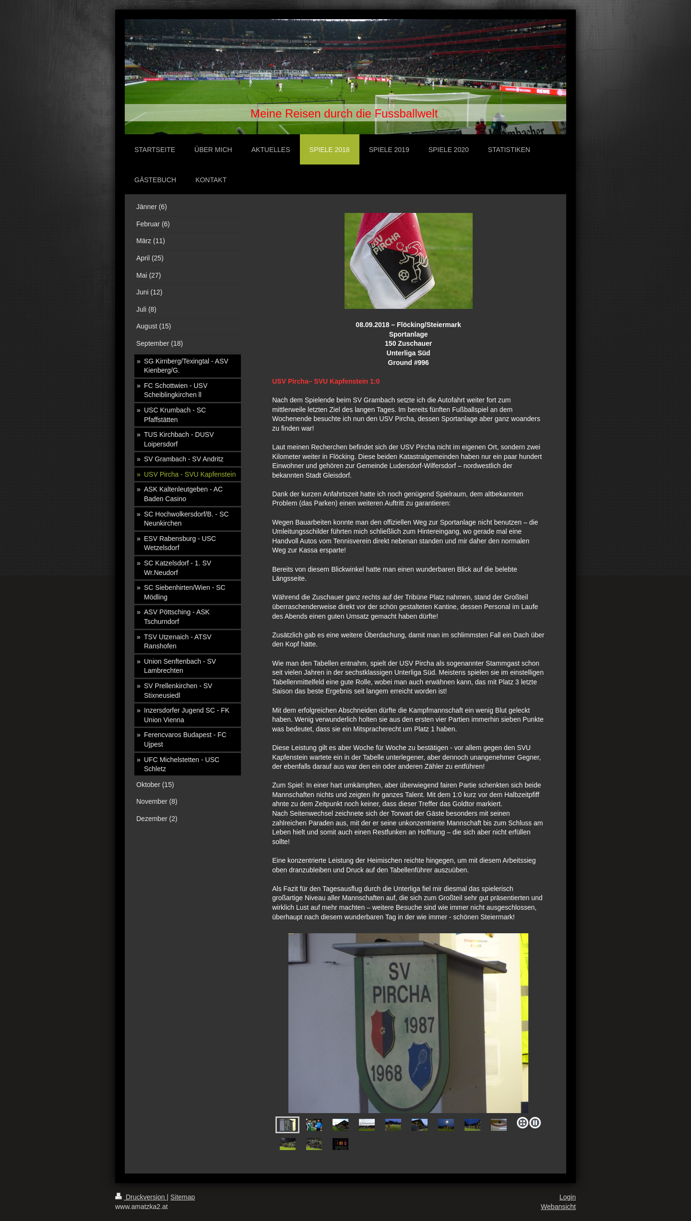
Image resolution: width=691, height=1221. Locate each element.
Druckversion (141, 1197)
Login (568, 1197)
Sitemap (182, 1197)
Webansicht (558, 1206)
